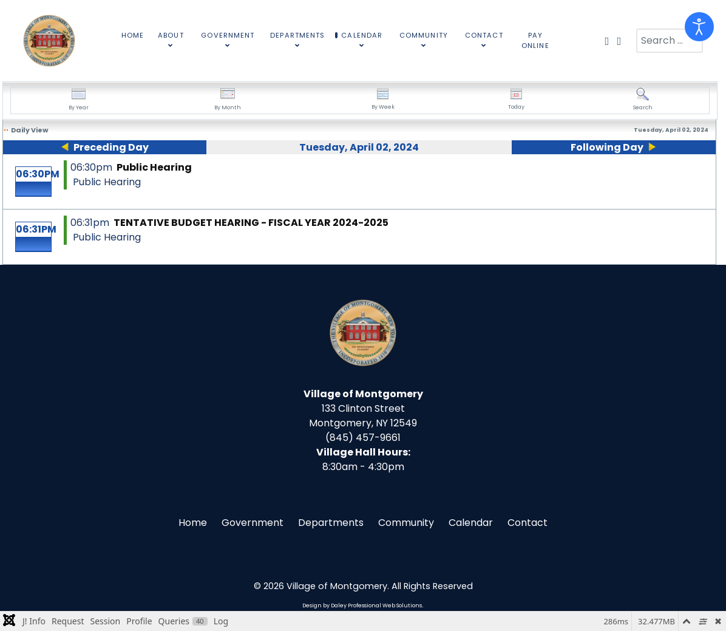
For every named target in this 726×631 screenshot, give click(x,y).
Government (252, 523)
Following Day (607, 147)
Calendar (471, 523)
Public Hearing (154, 167)
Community (406, 523)
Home (192, 523)
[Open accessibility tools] (699, 26)
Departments (331, 523)
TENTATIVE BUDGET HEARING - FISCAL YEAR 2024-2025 (251, 223)
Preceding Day (111, 147)
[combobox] (669, 41)
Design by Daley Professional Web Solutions (362, 605)
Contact (527, 523)
